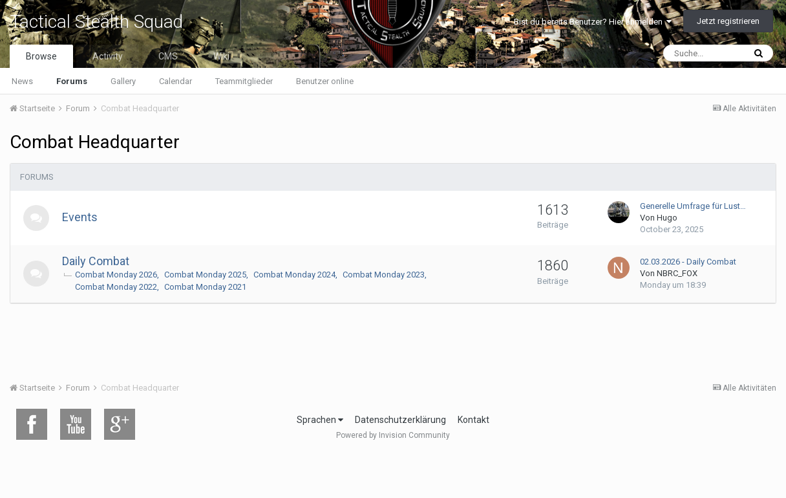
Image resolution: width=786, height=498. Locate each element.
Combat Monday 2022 (116, 287)
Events (80, 217)
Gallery (123, 81)
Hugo (667, 217)
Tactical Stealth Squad (96, 21)
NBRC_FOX (677, 273)
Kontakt (473, 420)
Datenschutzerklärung (400, 420)
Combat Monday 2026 (116, 274)
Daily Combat (95, 261)
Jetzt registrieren (728, 21)
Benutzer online (325, 81)
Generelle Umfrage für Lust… (693, 206)
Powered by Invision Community (393, 435)
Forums (71, 81)
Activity (107, 56)
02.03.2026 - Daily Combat (688, 261)
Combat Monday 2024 (294, 274)
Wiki (221, 56)
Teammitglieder (244, 81)
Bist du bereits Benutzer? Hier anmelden (593, 22)
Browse (41, 56)
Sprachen (320, 420)
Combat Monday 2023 (384, 274)
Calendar (175, 81)
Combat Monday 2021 (205, 287)
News (22, 81)
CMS (168, 56)
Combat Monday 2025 (205, 274)
